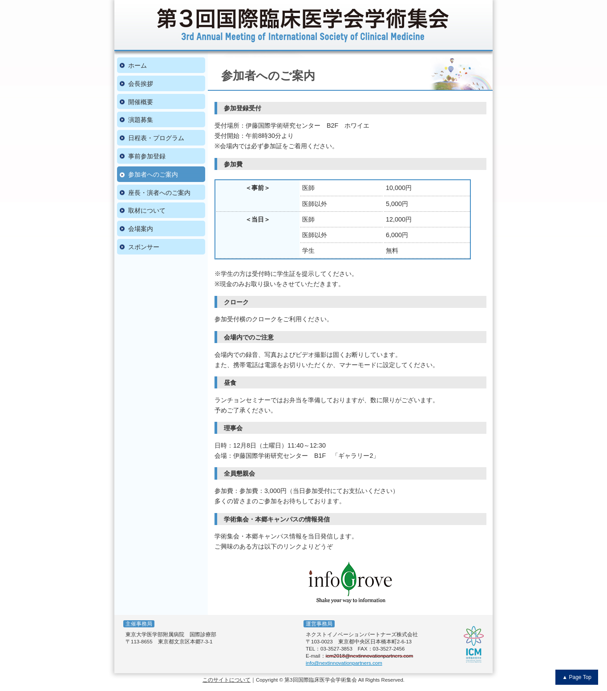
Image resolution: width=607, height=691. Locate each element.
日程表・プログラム (156, 137)
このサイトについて (226, 680)
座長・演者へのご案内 (159, 192)
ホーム (137, 65)
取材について (147, 210)
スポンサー (143, 247)
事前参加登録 (147, 156)
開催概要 (140, 101)
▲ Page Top (576, 677)
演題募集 (140, 119)
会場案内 (140, 228)
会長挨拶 (140, 83)
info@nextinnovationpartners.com (344, 663)
